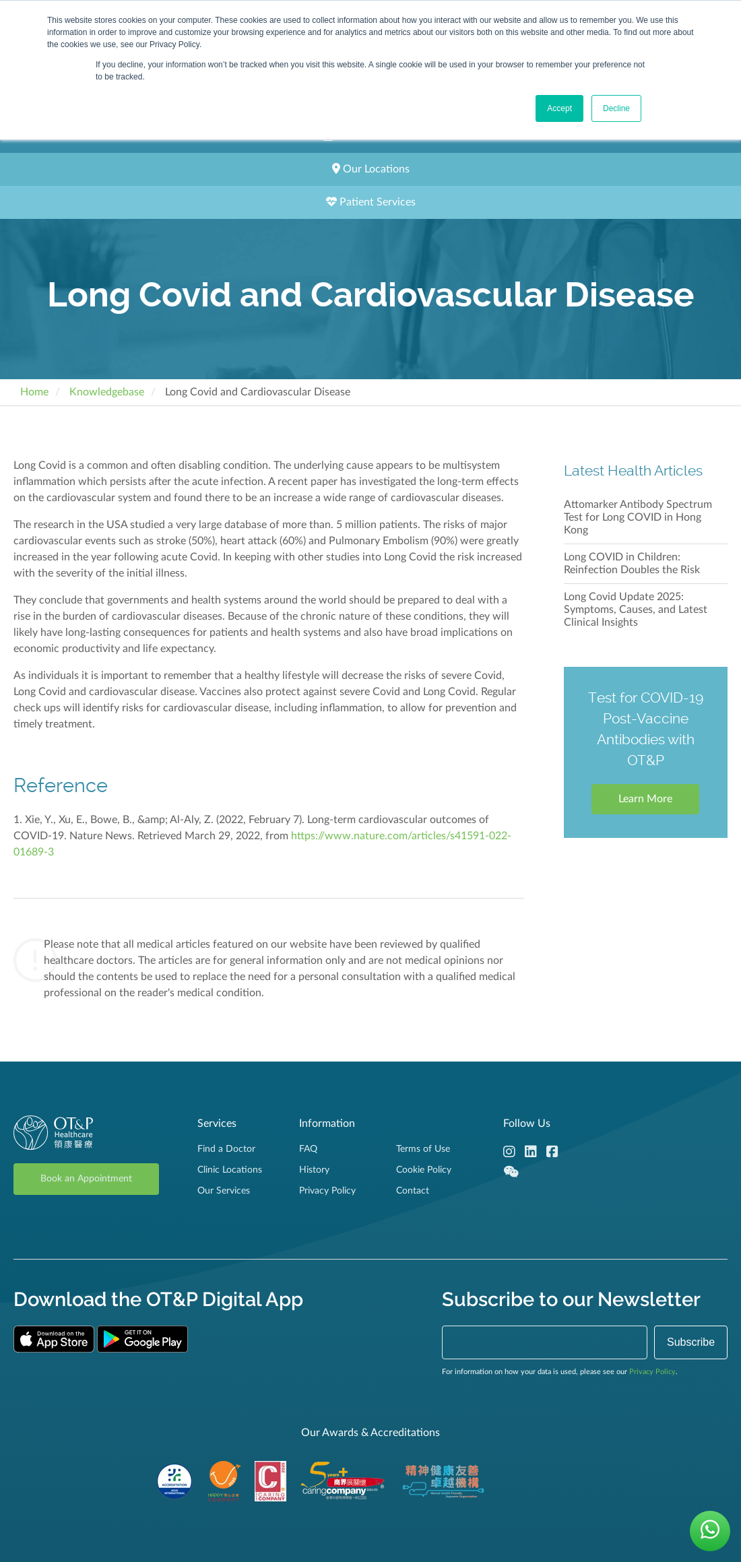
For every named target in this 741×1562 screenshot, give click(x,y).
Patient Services (371, 201)
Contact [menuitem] (412, 1191)
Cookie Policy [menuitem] (423, 1170)
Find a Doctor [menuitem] (226, 1149)
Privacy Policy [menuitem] (327, 1191)
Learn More (645, 798)
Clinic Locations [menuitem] (229, 1170)
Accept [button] (559, 108)
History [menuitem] (314, 1170)
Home (34, 392)
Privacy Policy (652, 1371)
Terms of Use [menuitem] (423, 1149)
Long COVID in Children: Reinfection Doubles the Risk (632, 563)
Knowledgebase (106, 392)
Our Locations (371, 168)
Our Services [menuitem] (223, 1191)
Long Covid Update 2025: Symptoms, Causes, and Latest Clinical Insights (635, 609)
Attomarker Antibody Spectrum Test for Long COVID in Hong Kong (638, 517)
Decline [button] (616, 108)
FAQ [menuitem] (308, 1149)
